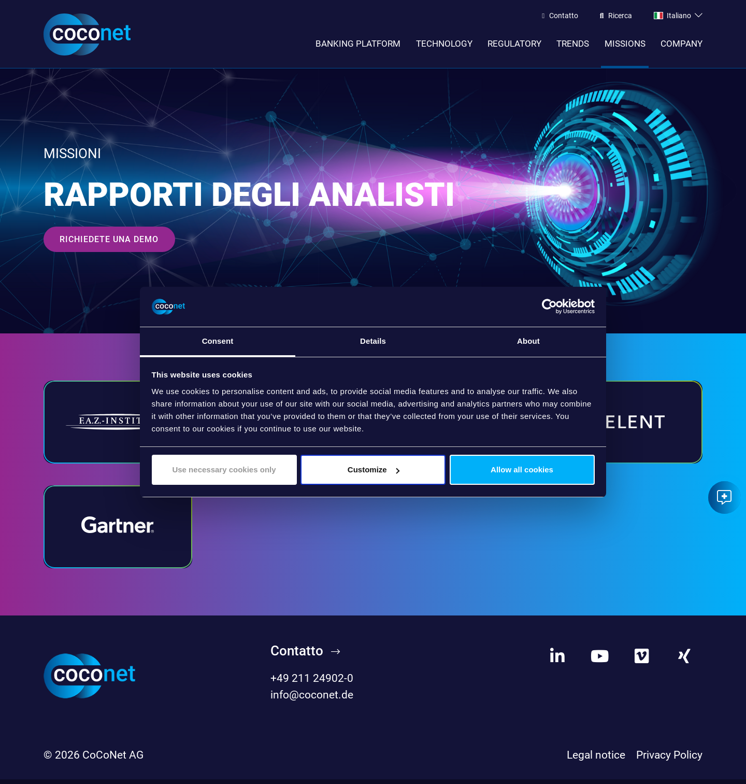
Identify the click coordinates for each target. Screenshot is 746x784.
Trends (572, 43)
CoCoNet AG (113, 759)
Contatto (563, 16)
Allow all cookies (522, 469)
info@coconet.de (311, 699)
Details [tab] (373, 341)
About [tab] (528, 341)
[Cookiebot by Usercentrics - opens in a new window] (549, 307)
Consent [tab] (218, 341)
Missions (625, 43)
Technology (444, 43)
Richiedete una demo (109, 244)
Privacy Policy (669, 759)
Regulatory (514, 43)
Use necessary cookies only (224, 469)
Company (681, 43)
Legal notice (596, 759)
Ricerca (620, 16)
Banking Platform (357, 43)
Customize (373, 469)
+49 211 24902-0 (311, 683)
